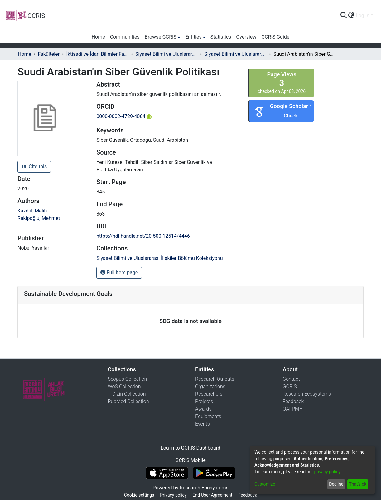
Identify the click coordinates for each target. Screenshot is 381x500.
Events (202, 424)
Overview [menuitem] (246, 37)
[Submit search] (343, 15)
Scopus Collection (127, 379)
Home (24, 54)
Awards (203, 409)
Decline (336, 484)
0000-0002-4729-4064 (124, 116)
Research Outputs (214, 379)
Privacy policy (173, 495)
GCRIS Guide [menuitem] (275, 37)
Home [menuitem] (98, 37)
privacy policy (327, 471)
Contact (291, 379)
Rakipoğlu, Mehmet (38, 218)
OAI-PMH (293, 409)
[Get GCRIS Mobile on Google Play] (214, 473)
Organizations (210, 386)
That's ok (357, 484)
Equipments (208, 416)
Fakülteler (49, 54)
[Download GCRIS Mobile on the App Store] (167, 473)
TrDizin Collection (127, 394)
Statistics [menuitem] (220, 37)
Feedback (293, 401)
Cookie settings (139, 495)
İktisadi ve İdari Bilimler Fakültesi (97, 54)
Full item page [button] (119, 272)
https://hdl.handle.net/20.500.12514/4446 (143, 236)
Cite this (34, 166)
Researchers (208, 394)
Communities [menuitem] (125, 37)
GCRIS (290, 386)
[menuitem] (351, 15)
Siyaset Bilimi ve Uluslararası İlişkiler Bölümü (166, 54)
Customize (264, 484)
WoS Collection (124, 386)
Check (290, 116)
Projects (204, 401)
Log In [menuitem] (362, 15)
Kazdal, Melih (32, 211)
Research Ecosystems (307, 394)
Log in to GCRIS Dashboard (190, 448)
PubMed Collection (128, 401)
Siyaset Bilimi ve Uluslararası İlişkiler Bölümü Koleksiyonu (235, 54)
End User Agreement (212, 495)
